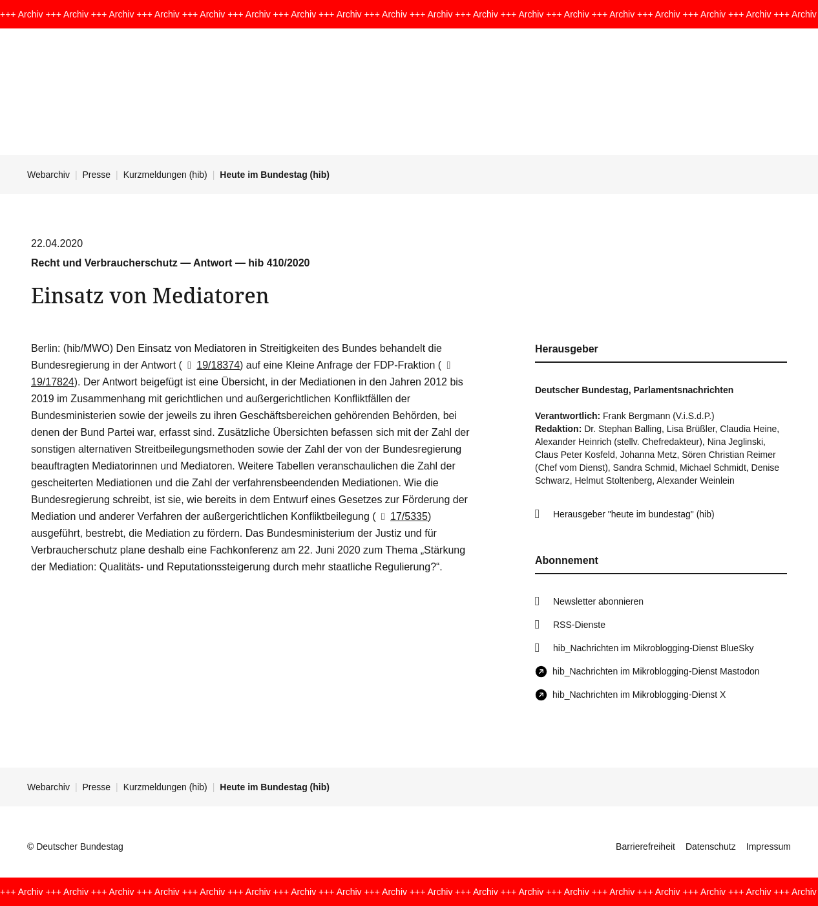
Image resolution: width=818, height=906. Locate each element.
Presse (97, 174)
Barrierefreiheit (645, 846)
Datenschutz (711, 846)
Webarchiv (48, 174)
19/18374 (211, 365)
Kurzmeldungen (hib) (165, 174)
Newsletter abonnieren (598, 601)
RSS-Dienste (579, 625)
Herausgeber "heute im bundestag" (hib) (634, 514)
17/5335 (402, 516)
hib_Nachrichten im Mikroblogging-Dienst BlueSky (653, 648)
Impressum (768, 846)
